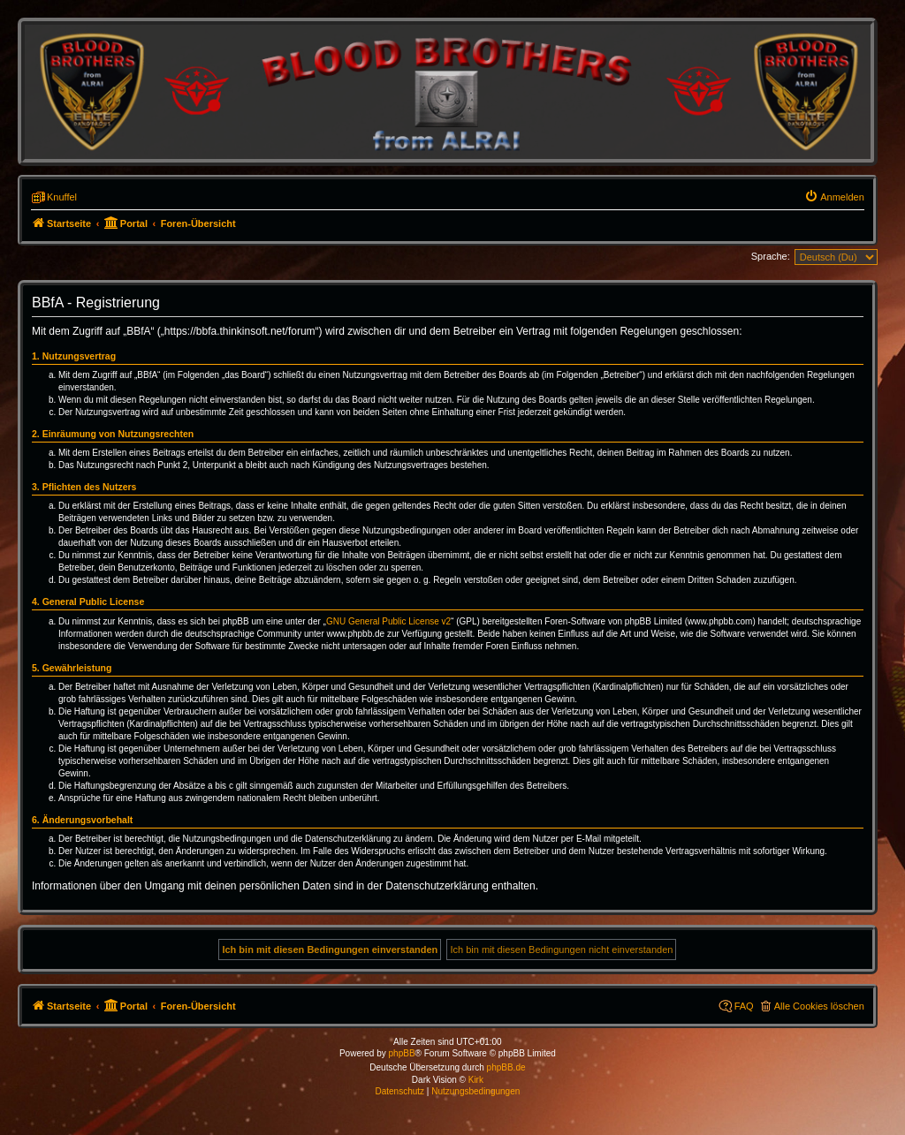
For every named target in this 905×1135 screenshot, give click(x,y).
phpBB (402, 1053)
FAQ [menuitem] (744, 1006)
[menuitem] (834, 197)
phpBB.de (506, 1067)
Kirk (475, 1080)
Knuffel (62, 197)
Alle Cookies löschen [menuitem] (819, 1006)
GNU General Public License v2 (388, 621)
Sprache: (770, 256)
